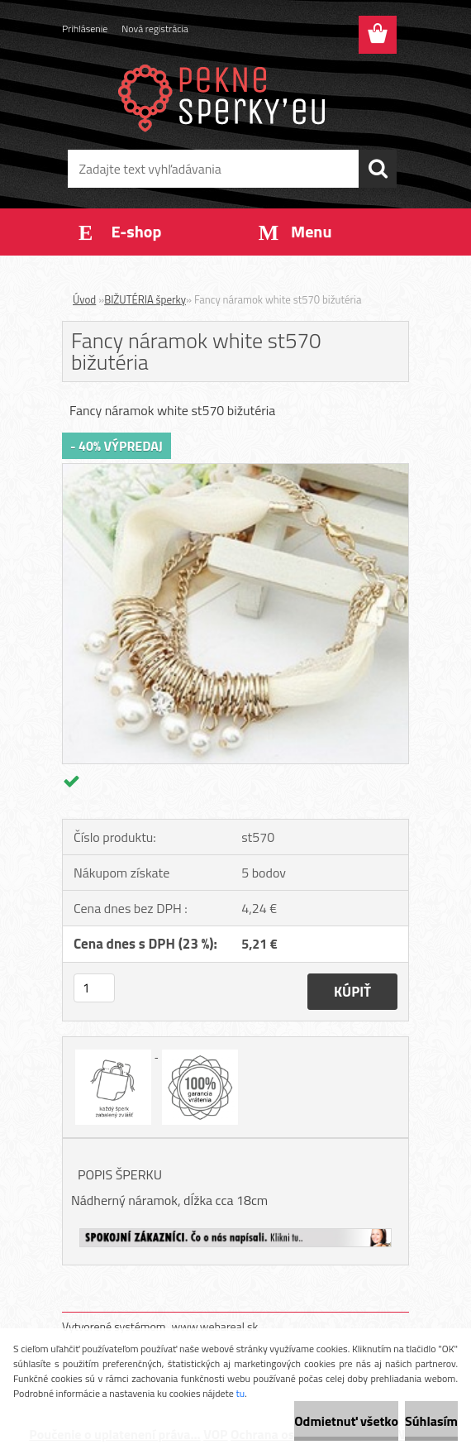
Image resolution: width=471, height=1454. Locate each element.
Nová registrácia (154, 28)
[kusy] (94, 987)
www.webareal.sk (215, 1326)
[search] (378, 169)
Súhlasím (431, 1421)
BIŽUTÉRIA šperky (145, 299)
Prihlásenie (84, 28)
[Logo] (225, 96)
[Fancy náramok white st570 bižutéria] (235, 471)
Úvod (84, 299)
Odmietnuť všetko (346, 1421)
